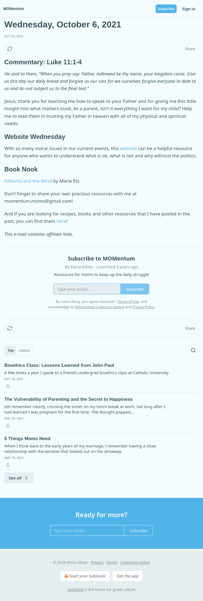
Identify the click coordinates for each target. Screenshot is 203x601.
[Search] (193, 350)
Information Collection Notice (99, 306)
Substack (75, 589)
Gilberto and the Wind (28, 181)
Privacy (97, 562)
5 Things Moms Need (27, 438)
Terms (112, 562)
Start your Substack (84, 576)
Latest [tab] (24, 350)
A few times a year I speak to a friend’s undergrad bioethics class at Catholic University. (86, 372)
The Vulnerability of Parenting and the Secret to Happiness (68, 399)
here (61, 221)
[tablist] (18, 350)
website (128, 148)
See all (19, 478)
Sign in (188, 8)
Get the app (127, 575)
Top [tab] (11, 350)
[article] (101, 375)
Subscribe (166, 8)
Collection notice (135, 562)
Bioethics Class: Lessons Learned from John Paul (59, 365)
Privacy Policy (143, 306)
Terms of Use (128, 301)
